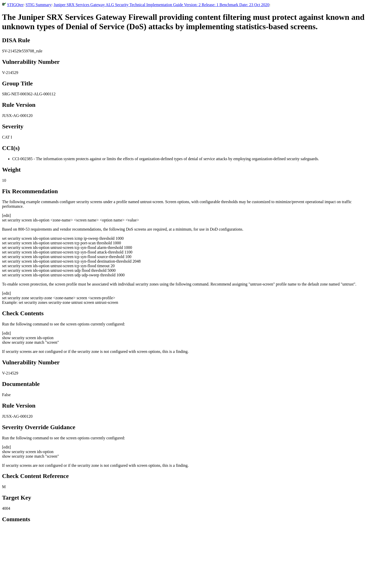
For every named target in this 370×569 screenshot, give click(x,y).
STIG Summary (38, 5)
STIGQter (15, 5)
